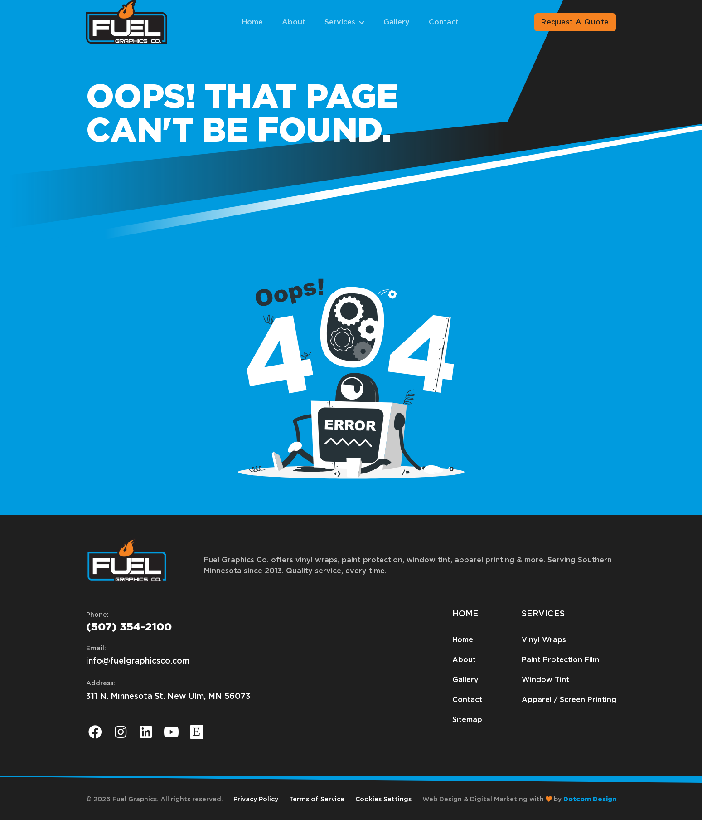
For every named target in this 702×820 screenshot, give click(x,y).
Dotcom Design (589, 799)
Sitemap (467, 719)
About (293, 22)
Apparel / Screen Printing (569, 699)
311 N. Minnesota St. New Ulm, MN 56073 (168, 697)
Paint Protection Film (560, 660)
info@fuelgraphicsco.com (137, 661)
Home (252, 22)
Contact (444, 22)
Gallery (396, 22)
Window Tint (545, 679)
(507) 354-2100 (129, 627)
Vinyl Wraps (544, 640)
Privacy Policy (255, 799)
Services (339, 22)
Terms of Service (316, 799)
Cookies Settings (383, 799)
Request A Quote (575, 22)
